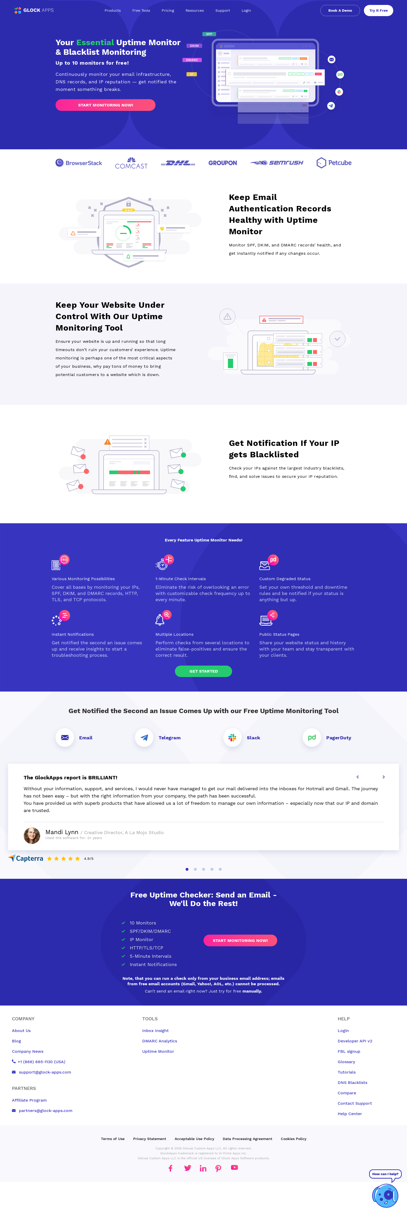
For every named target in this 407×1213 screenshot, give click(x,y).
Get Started (203, 671)
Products (115, 10)
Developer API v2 (355, 1040)
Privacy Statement (149, 1139)
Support (224, 10)
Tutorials (347, 1072)
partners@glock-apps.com (42, 1110)
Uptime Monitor (158, 1051)
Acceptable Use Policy (194, 1139)
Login (246, 10)
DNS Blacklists (352, 1082)
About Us (21, 1030)
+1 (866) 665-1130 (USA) (38, 1061)
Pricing (168, 10)
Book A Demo (340, 10)
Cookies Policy (293, 1139)
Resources (197, 10)
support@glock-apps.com (41, 1072)
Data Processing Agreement (247, 1139)
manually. (252, 991)
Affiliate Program (29, 1100)
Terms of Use (113, 1139)
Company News (27, 1051)
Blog (16, 1040)
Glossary (346, 1061)
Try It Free (378, 10)
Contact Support (355, 1103)
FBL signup (349, 1051)
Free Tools (143, 10)
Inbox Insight (155, 1030)
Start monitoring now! (105, 105)
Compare (347, 1092)
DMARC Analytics (159, 1040)
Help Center (350, 1113)
